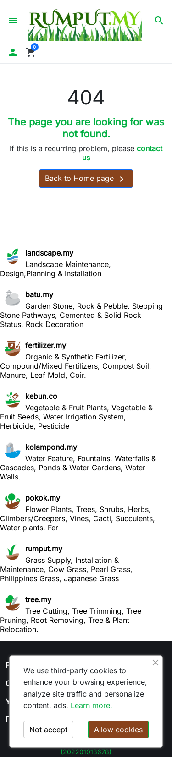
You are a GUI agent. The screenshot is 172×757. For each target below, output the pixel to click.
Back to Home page (86, 179)
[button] (159, 21)
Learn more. (91, 705)
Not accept (48, 729)
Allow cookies (118, 729)
